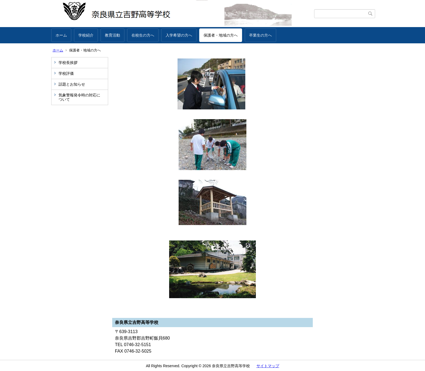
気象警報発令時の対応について (79, 97)
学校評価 (66, 73)
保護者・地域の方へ (221, 35)
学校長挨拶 (68, 62)
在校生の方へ (142, 35)
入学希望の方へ (179, 35)
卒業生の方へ (260, 35)
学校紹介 (86, 35)
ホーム (61, 35)
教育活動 (112, 35)
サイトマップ (267, 366)
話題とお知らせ (72, 84)
